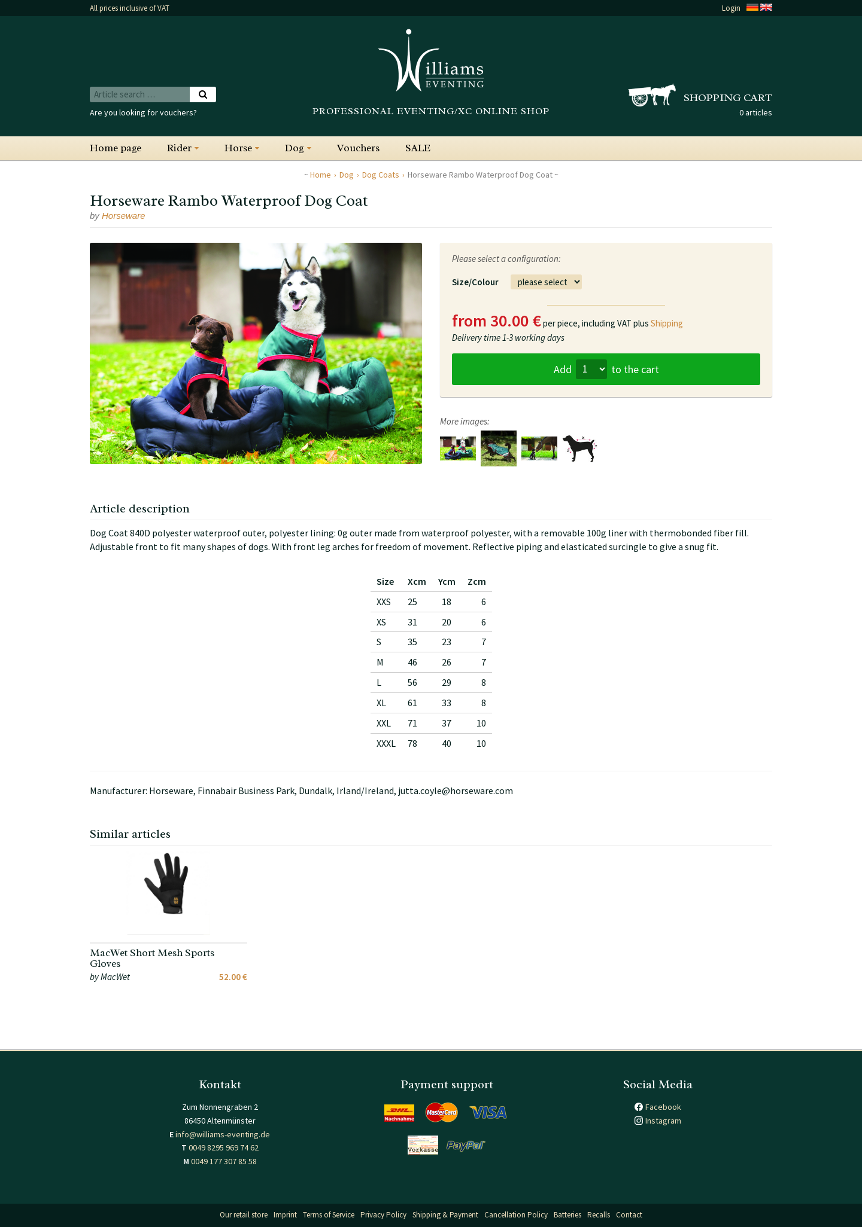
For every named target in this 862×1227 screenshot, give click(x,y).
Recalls (598, 1215)
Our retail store (244, 1215)
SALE (417, 148)
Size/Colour (475, 282)
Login (731, 8)
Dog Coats (380, 174)
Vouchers (358, 148)
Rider (179, 148)
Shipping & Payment (445, 1215)
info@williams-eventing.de (222, 1134)
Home (320, 174)
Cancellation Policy (516, 1215)
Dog (294, 148)
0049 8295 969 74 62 (224, 1147)
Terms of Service (328, 1215)
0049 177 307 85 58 (224, 1161)
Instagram (663, 1120)
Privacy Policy (383, 1215)
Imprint (285, 1215)
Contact (629, 1215)
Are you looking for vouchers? (143, 112)
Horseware (123, 215)
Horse (238, 148)
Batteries (567, 1215)
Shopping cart (728, 97)
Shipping (667, 323)
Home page (115, 148)
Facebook (663, 1106)
